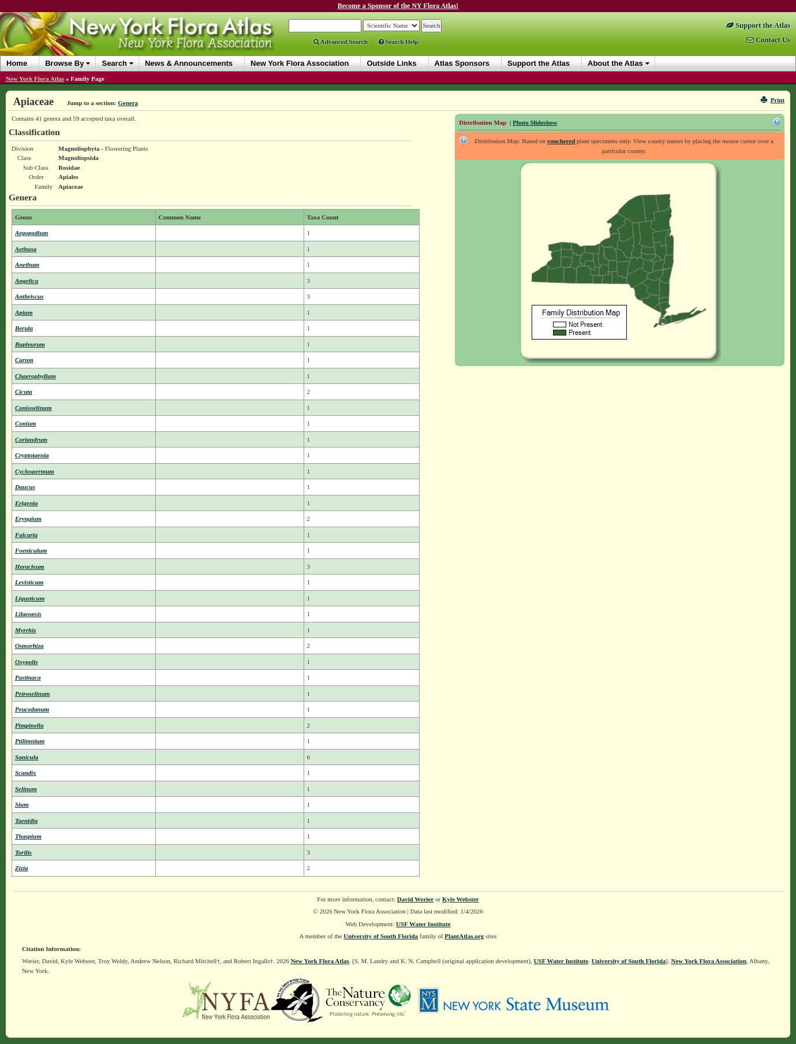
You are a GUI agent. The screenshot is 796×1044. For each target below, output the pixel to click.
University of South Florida (380, 936)
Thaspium (28, 836)
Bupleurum (30, 344)
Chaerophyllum (35, 375)
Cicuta (23, 391)
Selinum (26, 788)
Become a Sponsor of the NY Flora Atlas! (398, 6)
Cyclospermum (34, 471)
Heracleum (29, 566)
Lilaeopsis (28, 613)
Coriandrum (31, 439)
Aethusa (25, 248)
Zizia (21, 867)
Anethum (27, 264)
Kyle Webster (460, 899)
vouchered (561, 140)
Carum (24, 359)
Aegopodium (31, 232)
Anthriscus (29, 296)
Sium (22, 804)
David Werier (415, 899)
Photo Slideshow (535, 122)
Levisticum (29, 582)
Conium (25, 423)
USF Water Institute (423, 923)
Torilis (23, 852)
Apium (24, 312)
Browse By (64, 63)
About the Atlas (615, 63)
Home (16, 63)
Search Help (398, 41)
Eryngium (28, 518)
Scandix (25, 772)
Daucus (25, 486)
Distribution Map (482, 122)
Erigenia (26, 502)
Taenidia (26, 820)
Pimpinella (29, 725)
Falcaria (26, 534)
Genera (128, 102)
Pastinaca (28, 677)
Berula (24, 328)
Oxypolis (26, 661)
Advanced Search (340, 41)
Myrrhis (25, 630)
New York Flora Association (708, 960)
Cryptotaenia (32, 455)
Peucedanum (32, 709)
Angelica (26, 280)
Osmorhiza (29, 645)
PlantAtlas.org (464, 936)
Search (114, 63)
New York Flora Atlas (35, 78)
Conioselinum (33, 407)
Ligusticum (29, 598)
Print (772, 99)
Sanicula (26, 757)
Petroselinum (32, 693)
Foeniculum (31, 550)
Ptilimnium (29, 740)
